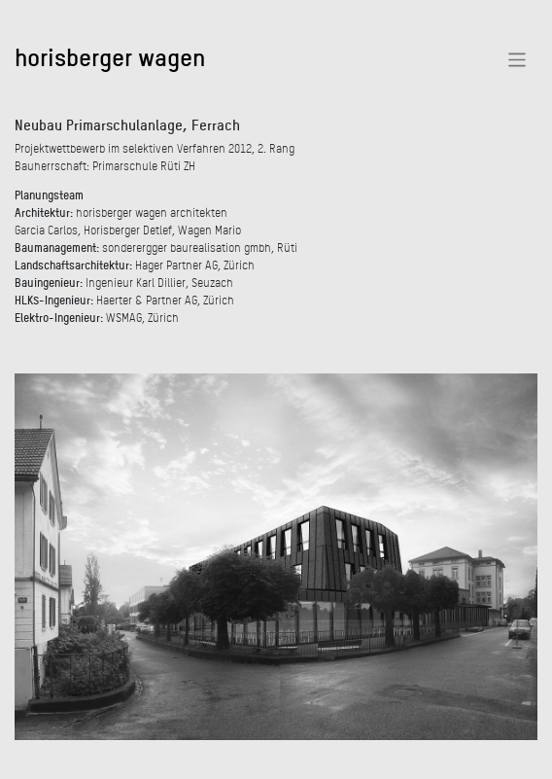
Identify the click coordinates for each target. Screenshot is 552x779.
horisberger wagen (110, 57)
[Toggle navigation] (517, 60)
